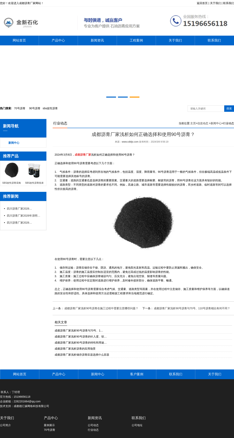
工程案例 (136, 40)
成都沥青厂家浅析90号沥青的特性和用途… (81, 342)
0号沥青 (19, 108)
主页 (193, 123)
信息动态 (202, 123)
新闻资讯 (97, 40)
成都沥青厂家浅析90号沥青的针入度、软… (81, 336)
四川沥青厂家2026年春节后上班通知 (20, 222)
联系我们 (214, 40)
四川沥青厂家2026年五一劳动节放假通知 (20, 208)
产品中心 (58, 40)
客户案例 (136, 374)
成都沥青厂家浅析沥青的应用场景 (75, 348)
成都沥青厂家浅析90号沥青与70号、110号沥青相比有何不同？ (191, 308)
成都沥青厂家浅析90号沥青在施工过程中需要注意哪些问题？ (101, 308)
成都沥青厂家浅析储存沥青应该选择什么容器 (82, 354)
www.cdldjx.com (130, 141)
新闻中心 (13, 142)
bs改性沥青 (50, 108)
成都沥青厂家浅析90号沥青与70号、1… (79, 330)
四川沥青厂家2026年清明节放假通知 (24, 215)
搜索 (229, 108)
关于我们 (175, 40)
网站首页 (19, 40)
